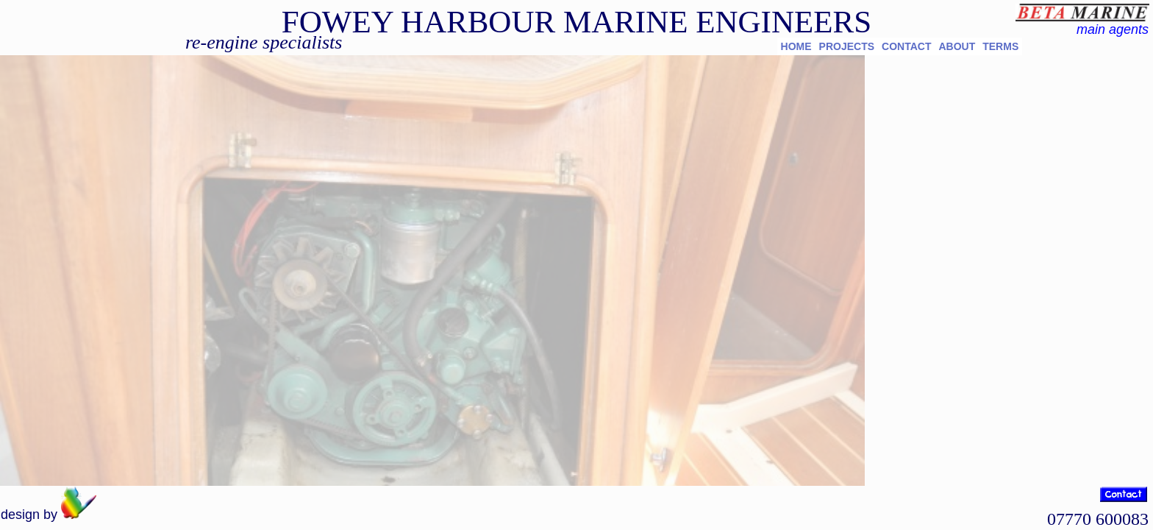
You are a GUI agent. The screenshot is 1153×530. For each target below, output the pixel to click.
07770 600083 (1098, 519)
